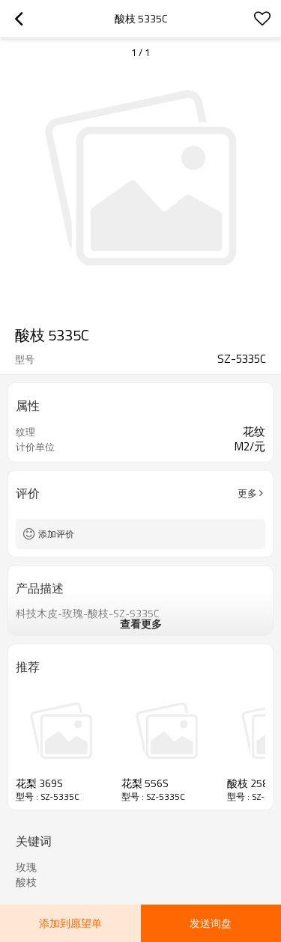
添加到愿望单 (70, 923)
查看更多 (141, 623)
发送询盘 (211, 923)
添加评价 (56, 534)
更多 (247, 493)
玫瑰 (26, 867)
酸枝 (26, 882)
